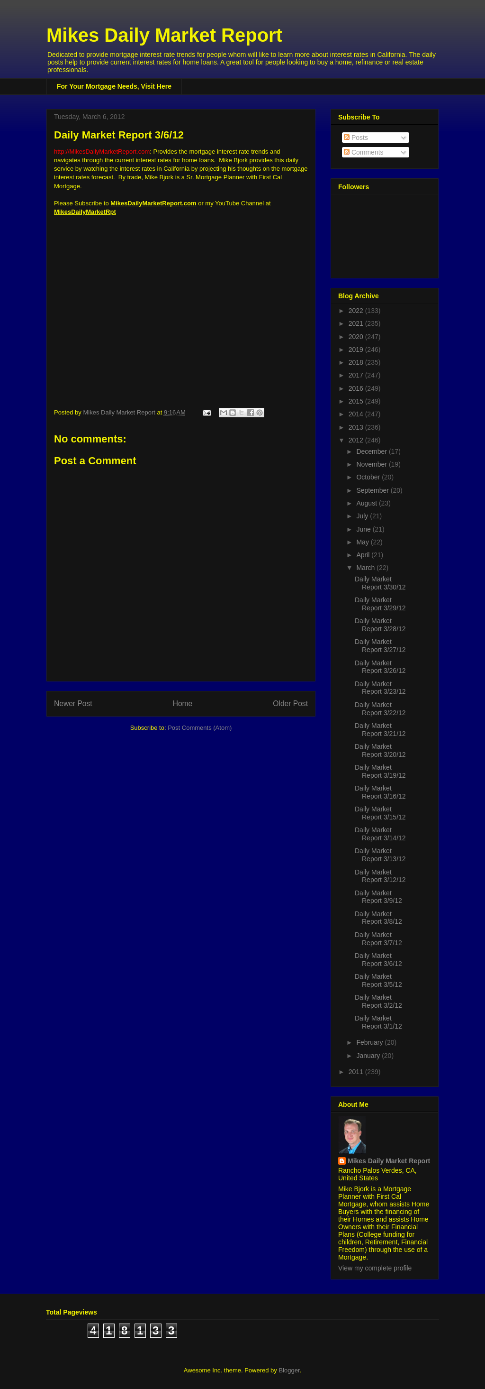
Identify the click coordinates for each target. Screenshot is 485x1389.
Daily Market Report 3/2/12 (378, 1001)
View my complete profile (375, 1268)
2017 (357, 375)
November (372, 464)
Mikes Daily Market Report (164, 35)
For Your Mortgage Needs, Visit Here (114, 86)
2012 (357, 440)
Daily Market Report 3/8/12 (378, 918)
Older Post (290, 703)
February (370, 1042)
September (373, 490)
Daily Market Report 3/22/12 (380, 709)
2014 (357, 414)
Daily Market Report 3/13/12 (380, 855)
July (363, 516)
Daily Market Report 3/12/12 (380, 876)
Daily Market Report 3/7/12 (378, 939)
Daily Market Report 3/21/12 (380, 729)
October (369, 477)
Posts (356, 137)
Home (183, 703)
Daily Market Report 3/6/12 (378, 959)
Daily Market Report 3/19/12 (380, 771)
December (372, 451)
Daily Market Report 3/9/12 (378, 897)
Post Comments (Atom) (200, 727)
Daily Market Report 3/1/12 (378, 1022)
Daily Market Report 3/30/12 (380, 583)
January (369, 1055)
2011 (357, 1072)
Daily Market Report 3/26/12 (380, 667)
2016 (357, 388)
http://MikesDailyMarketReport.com (102, 151)
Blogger (288, 1370)
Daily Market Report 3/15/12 (380, 813)
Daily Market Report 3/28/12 (380, 625)
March (366, 567)
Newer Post (73, 703)
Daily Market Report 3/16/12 (380, 792)
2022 (357, 310)
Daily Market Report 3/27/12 (380, 645)
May (363, 542)
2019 (357, 349)
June (364, 529)
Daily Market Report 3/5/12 (378, 980)
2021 (357, 323)
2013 (357, 427)
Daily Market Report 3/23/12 (380, 688)
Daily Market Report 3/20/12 (380, 750)
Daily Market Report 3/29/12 (380, 604)
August (367, 503)
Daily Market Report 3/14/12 (380, 834)
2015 (357, 401)
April (363, 555)
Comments (364, 152)
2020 (357, 336)
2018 (357, 362)
